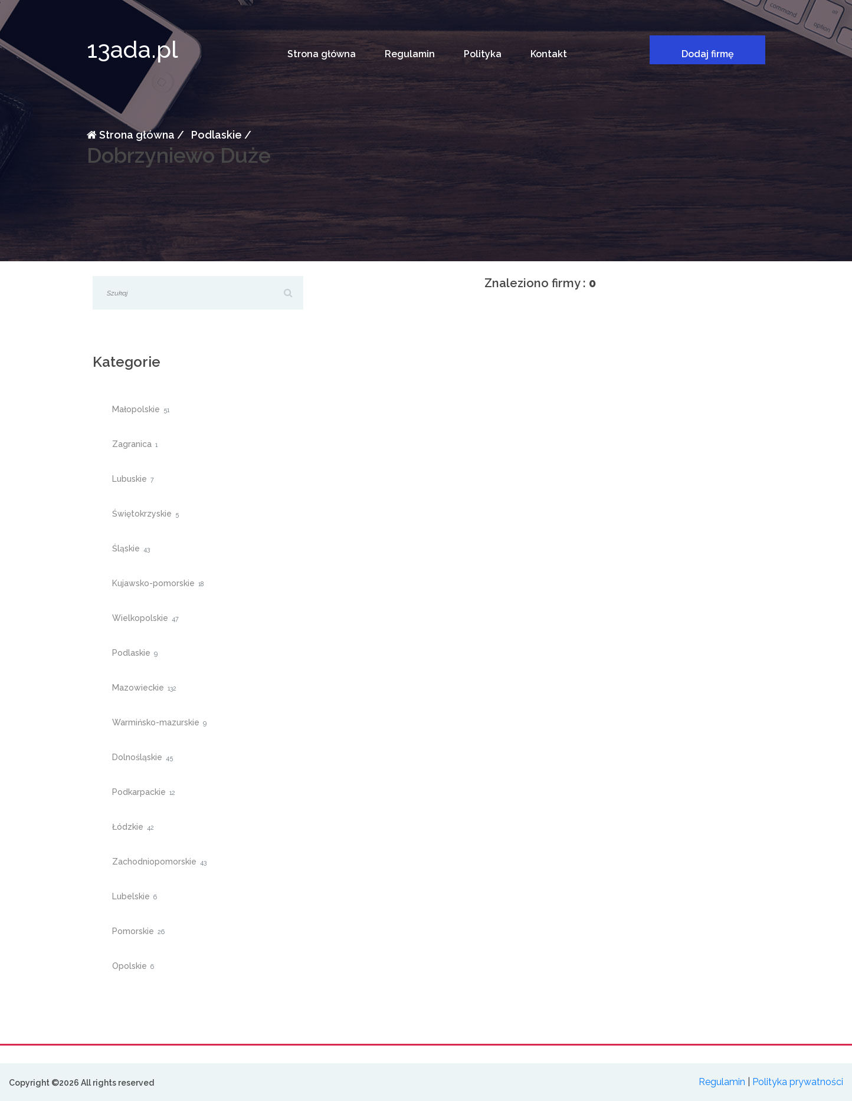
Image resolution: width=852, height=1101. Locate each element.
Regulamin (410, 54)
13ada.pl (132, 49)
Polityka (483, 54)
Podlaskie (215, 135)
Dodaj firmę (707, 54)
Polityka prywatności (797, 1081)
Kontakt (548, 54)
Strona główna (321, 54)
